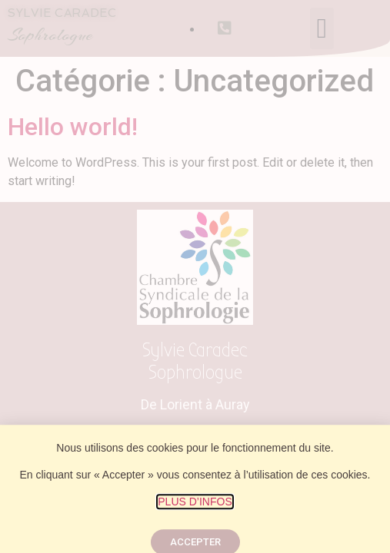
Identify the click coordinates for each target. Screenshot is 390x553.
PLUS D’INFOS (195, 510)
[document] (195, 276)
